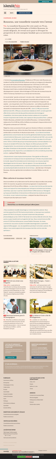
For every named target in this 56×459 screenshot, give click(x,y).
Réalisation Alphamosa (9, 445)
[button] (5, 13)
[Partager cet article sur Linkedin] (45, 452)
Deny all (29, 456)
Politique (6, 401)
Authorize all (21, 456)
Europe (5, 389)
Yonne (31, 388)
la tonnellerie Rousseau (18, 80)
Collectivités (7, 387)
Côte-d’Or (19, 238)
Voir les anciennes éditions (10, 437)
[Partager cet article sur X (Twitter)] (39, 452)
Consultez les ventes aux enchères (12, 423)
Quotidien (6, 405)
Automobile (6, 391)
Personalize (36, 456)
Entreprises (6, 382)
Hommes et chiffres (8, 380)
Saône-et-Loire (33, 386)
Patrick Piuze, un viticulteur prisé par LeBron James (23, 204)
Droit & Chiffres (7, 407)
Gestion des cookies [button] (35, 404)
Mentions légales (34, 397)
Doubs (31, 384)
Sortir (5, 398)
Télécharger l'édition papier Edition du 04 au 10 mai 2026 (11, 434)
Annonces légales (39, 357)
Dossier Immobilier (8, 394)
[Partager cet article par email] (48, 452)
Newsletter (45, 1)
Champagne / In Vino (10, 18)
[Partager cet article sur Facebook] (42, 452)
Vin (24, 238)
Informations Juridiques (9, 403)
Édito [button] (11, 13)
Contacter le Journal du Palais (37, 395)
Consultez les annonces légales (11, 414)
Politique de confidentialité (36, 399)
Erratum (32, 402)
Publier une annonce (8, 416)
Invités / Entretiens (8, 396)
